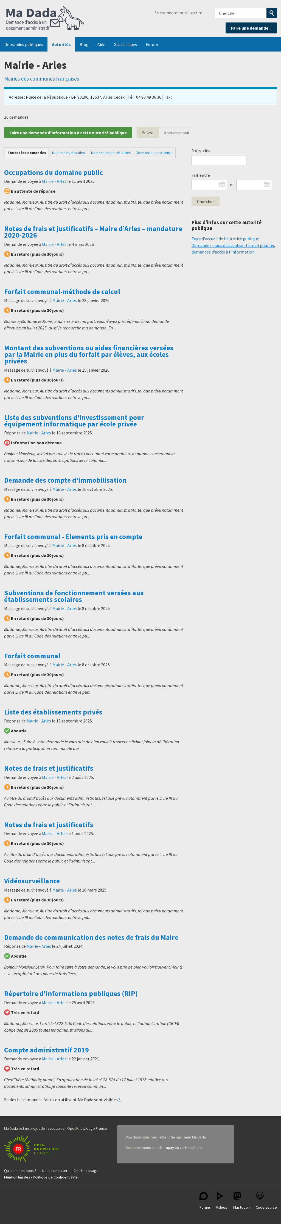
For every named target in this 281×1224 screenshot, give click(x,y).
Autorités (61, 44)
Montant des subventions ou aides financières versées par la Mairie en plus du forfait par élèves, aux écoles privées (88, 354)
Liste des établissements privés (53, 712)
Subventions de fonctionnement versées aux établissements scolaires (74, 596)
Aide (101, 44)
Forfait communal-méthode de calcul (62, 291)
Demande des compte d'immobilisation (65, 480)
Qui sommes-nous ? (20, 1170)
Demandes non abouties (111, 152)
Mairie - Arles (54, 181)
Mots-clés (201, 150)
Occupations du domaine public (53, 172)
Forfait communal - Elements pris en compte (73, 536)
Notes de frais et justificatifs (48, 768)
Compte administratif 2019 (46, 1050)
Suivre (147, 132)
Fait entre (201, 175)
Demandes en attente (155, 152)
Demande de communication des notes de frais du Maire (91, 937)
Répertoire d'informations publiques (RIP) (71, 993)
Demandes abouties (68, 152)
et (232, 185)
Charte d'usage (86, 1170)
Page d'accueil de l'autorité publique (225, 238)
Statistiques (125, 44)
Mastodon (241, 1201)
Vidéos (221, 1201)
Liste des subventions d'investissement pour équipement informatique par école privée (74, 420)
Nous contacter (55, 1170)
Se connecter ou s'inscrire (178, 12)
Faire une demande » (251, 28)
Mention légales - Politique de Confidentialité (41, 1177)
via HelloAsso (191, 1147)
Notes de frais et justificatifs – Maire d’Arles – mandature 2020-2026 (93, 232)
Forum (152, 44)
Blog (84, 44)
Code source (266, 1201)
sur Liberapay (163, 1147)
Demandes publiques (23, 44)
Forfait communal (32, 655)
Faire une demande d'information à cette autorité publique (68, 132)
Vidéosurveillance (32, 880)
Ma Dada (45, 18)
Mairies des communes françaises (41, 78)
